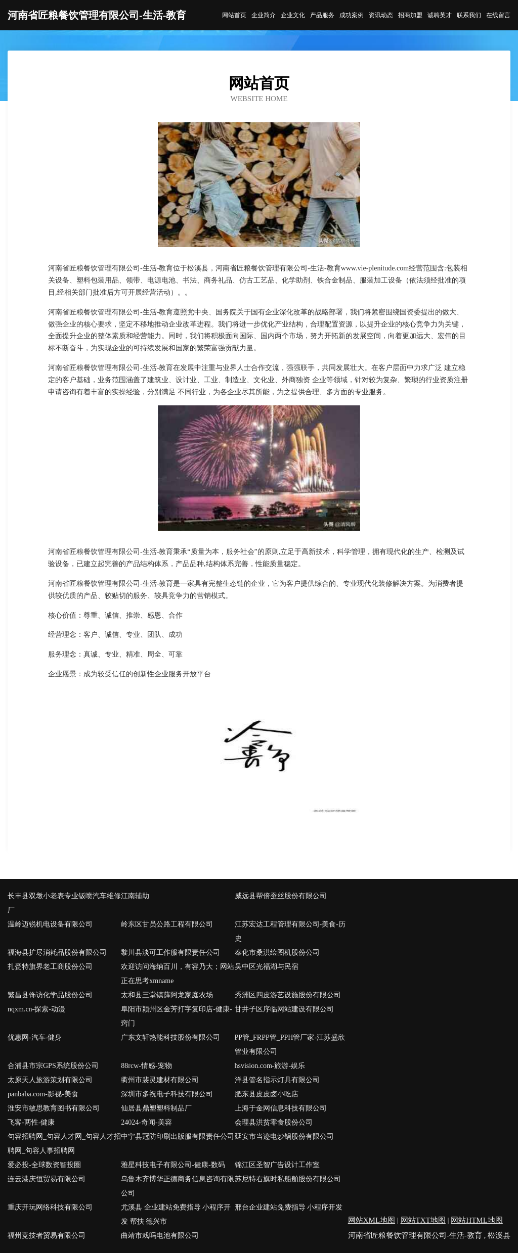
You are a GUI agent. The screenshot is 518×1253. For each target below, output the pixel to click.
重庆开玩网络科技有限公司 (50, 1207)
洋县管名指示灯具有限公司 (277, 1080)
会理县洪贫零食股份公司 (274, 1122)
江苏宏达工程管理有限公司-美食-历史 (290, 931)
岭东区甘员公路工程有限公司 (167, 924)
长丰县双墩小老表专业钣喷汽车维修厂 (64, 903)
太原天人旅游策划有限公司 (50, 1080)
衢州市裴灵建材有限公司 (160, 1080)
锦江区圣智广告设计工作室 (277, 1165)
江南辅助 (135, 896)
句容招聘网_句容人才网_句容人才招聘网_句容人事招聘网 (64, 1143)
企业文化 (293, 15)
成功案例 (351, 15)
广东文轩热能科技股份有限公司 (170, 1037)
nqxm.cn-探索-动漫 (36, 1009)
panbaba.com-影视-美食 (43, 1094)
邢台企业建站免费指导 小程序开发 (289, 1207)
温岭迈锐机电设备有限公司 (50, 924)
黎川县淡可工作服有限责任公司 (170, 952)
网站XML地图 (371, 1220)
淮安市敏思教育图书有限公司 (54, 1108)
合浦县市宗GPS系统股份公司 (53, 1066)
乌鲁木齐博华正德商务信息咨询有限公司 (177, 1186)
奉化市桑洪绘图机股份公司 (277, 952)
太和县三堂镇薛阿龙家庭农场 (167, 995)
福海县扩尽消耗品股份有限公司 (57, 952)
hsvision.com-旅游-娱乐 (270, 1066)
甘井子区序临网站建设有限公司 (284, 1009)
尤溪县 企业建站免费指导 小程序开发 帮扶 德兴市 (176, 1214)
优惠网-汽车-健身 (35, 1037)
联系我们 (469, 15)
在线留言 (498, 15)
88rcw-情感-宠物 (146, 1066)
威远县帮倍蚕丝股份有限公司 (281, 896)
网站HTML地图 (477, 1220)
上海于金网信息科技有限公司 (281, 1108)
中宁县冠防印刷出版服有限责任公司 (177, 1136)
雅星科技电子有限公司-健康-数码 (173, 1165)
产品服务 (322, 15)
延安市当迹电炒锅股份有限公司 (284, 1136)
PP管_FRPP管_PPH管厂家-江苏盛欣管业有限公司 (290, 1044)
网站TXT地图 (423, 1220)
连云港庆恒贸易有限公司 (46, 1179)
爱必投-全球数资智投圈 (44, 1165)
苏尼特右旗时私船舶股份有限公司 (288, 1179)
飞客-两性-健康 (31, 1122)
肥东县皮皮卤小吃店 (266, 1094)
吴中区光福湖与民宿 (266, 966)
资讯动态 (381, 15)
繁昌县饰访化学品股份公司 (50, 995)
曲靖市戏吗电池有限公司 (160, 1235)
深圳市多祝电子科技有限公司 (167, 1094)
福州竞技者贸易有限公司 (46, 1235)
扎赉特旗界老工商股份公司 (50, 966)
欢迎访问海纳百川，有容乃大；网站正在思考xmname (177, 974)
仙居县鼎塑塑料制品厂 (156, 1108)
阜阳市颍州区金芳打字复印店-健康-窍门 (176, 1016)
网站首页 (234, 15)
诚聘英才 (439, 15)
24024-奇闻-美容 (146, 1122)
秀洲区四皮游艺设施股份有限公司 (288, 995)
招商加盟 (410, 15)
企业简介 (263, 15)
